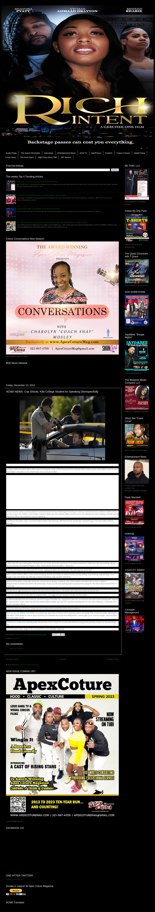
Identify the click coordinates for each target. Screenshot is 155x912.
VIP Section (66, 157)
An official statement (14, 599)
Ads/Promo (96, 153)
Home (63, 659)
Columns (16, 638)
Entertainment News (66, 153)
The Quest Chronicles (30, 153)
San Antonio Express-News (46, 602)
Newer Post (12, 659)
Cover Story (10, 157)
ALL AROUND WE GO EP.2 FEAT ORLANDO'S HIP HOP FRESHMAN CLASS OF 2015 (52, 222)
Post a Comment (16, 648)
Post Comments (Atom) (28, 664)
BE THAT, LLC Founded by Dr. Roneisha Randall (37, 182)
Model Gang (139, 153)
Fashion (108, 153)
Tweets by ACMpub (14, 879)
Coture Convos (123, 153)
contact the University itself (27, 622)
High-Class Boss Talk (47, 157)
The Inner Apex (27, 157)
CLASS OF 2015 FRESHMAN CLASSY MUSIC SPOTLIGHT (41, 195)
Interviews (48, 153)
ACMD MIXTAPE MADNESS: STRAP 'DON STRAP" (38, 209)
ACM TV (83, 153)
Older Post (113, 659)
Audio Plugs (11, 153)
